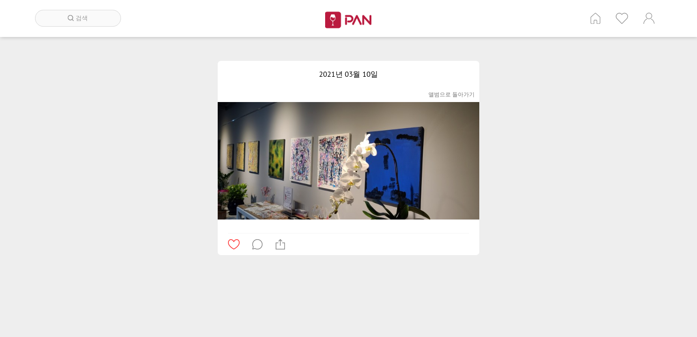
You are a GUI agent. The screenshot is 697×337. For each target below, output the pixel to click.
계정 (648, 18)
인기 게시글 (622, 18)
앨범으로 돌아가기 (451, 94)
